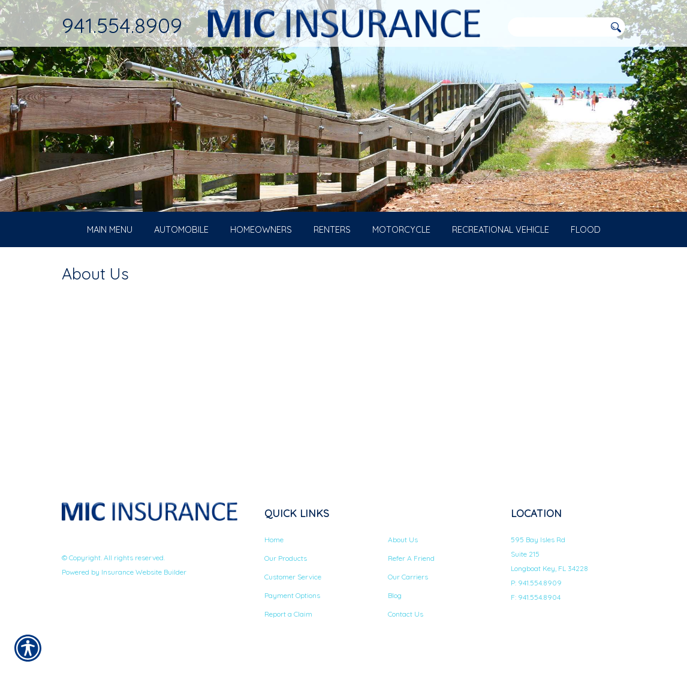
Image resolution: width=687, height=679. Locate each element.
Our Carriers (408, 585)
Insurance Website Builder (143, 579)
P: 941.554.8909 (536, 591)
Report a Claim (288, 622)
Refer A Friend (411, 566)
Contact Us (405, 622)
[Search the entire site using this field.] (556, 27)
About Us (403, 547)
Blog (395, 603)
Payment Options (292, 603)
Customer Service (292, 585)
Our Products (285, 566)
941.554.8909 (122, 25)
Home (274, 547)
